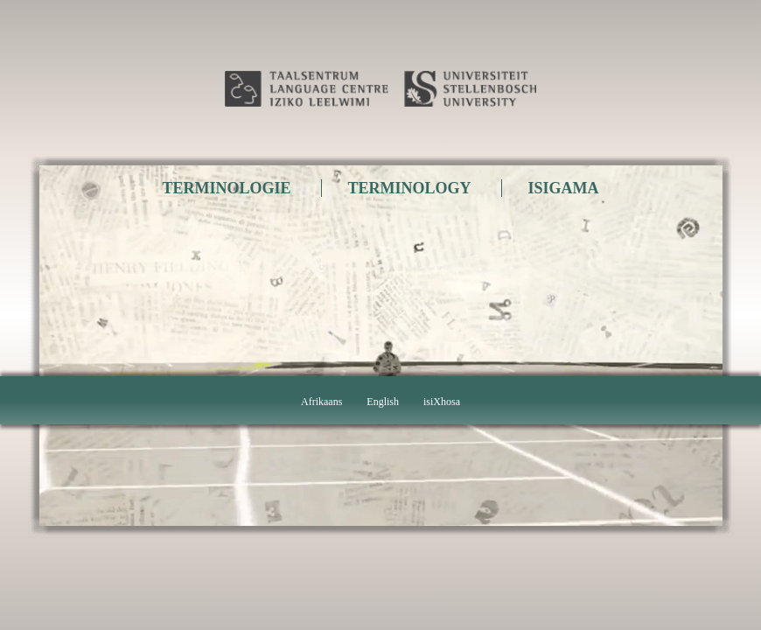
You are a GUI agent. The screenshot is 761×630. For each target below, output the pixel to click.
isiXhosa (441, 402)
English (383, 402)
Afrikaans (321, 402)
